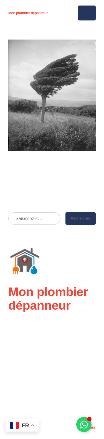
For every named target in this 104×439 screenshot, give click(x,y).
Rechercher (80, 218)
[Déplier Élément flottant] (84, 424)
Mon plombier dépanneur (28, 13)
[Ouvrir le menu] (87, 13)
